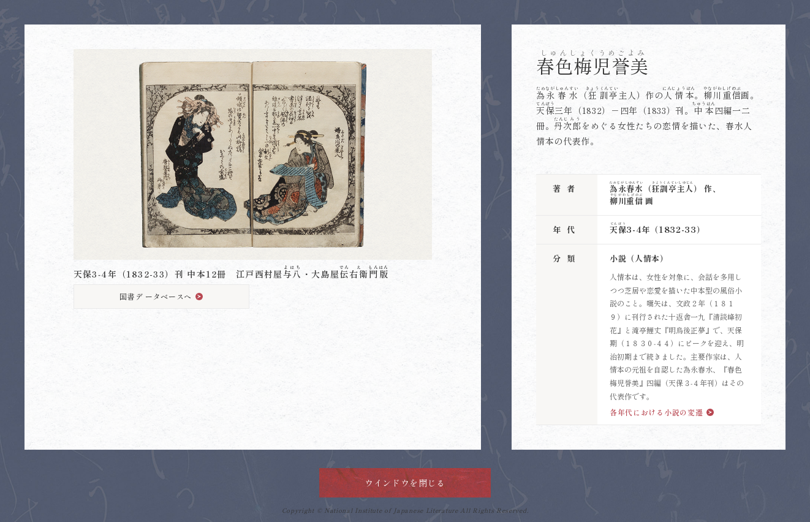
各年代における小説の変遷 (656, 411)
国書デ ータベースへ (155, 296)
